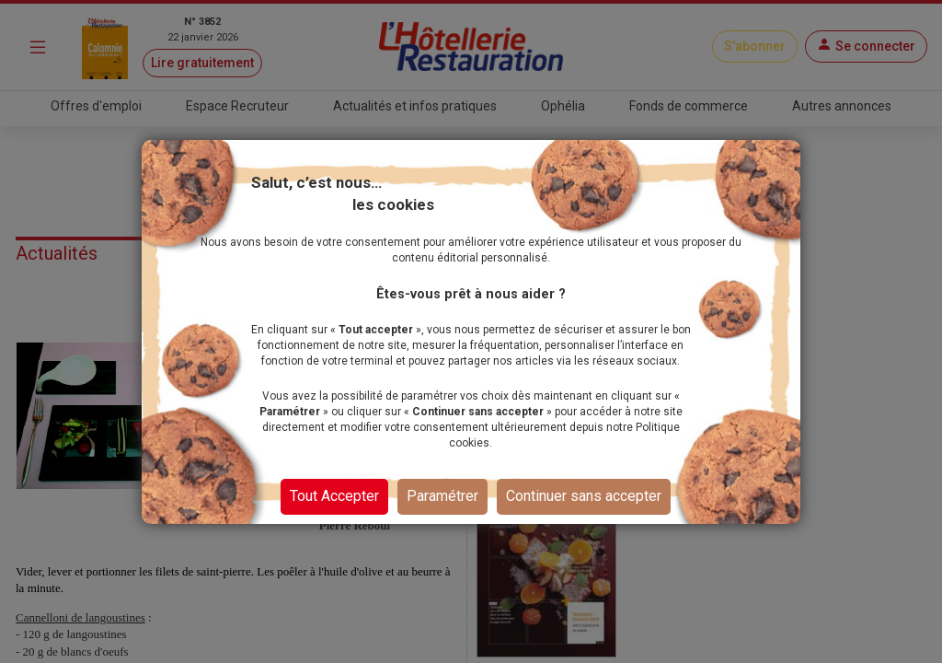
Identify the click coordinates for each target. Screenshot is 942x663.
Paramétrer (442, 504)
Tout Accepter (334, 504)
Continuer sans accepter (583, 504)
